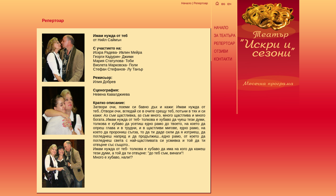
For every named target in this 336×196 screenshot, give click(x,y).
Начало (186, 3)
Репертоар (201, 3)
